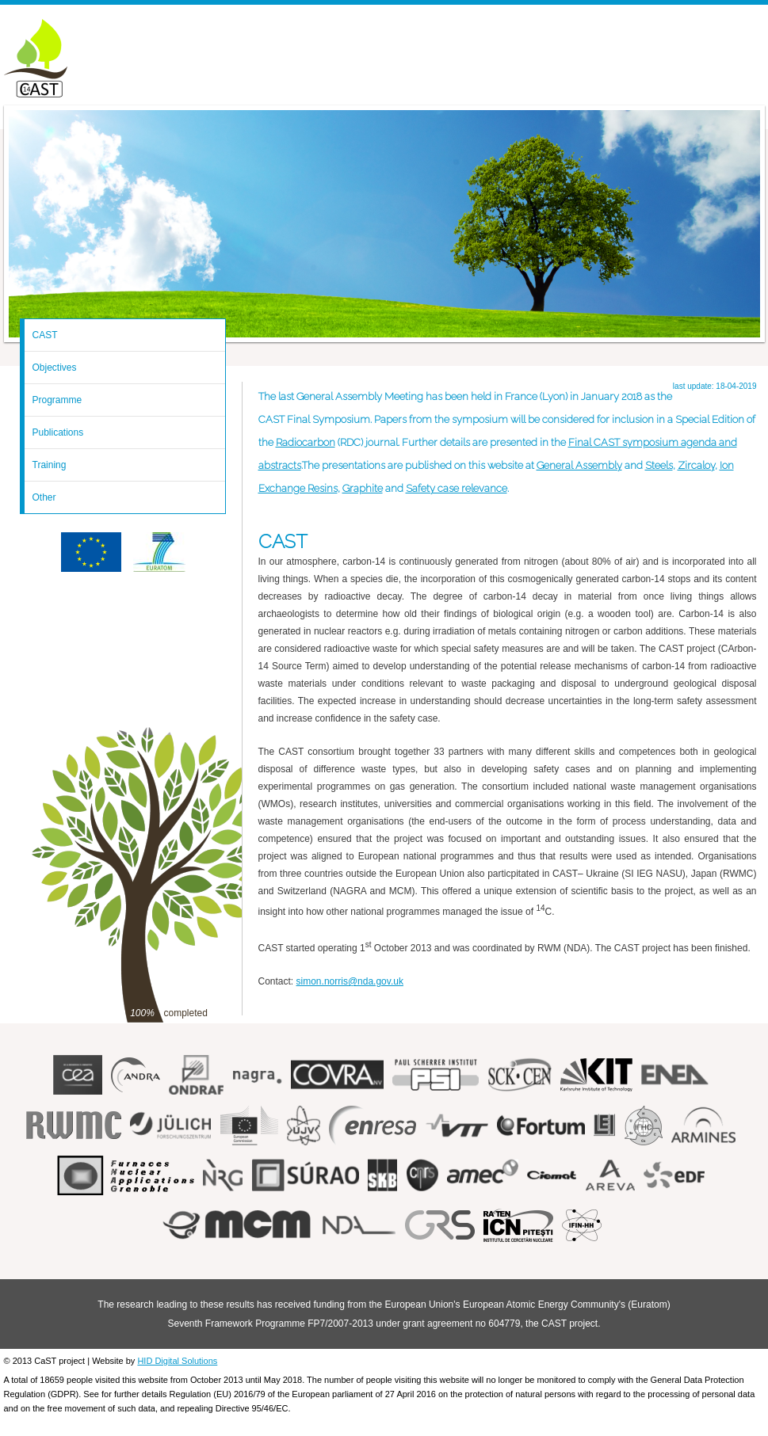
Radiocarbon (305, 442)
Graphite (362, 488)
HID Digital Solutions (177, 1361)
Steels (659, 465)
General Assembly (579, 465)
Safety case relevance (456, 488)
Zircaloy (696, 465)
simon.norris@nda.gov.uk (349, 981)
